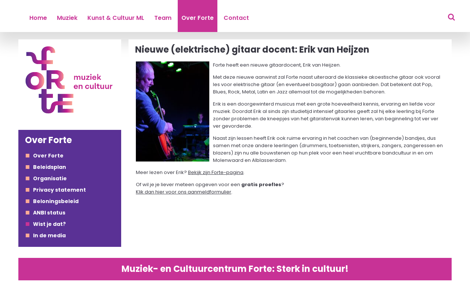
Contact (236, 18)
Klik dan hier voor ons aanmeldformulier (183, 191)
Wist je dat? (49, 224)
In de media (49, 235)
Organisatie (50, 178)
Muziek (67, 18)
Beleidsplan (49, 167)
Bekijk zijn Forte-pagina (215, 172)
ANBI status (49, 212)
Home (38, 18)
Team (162, 18)
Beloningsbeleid (56, 201)
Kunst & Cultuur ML (115, 18)
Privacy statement (59, 190)
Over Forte (197, 18)
